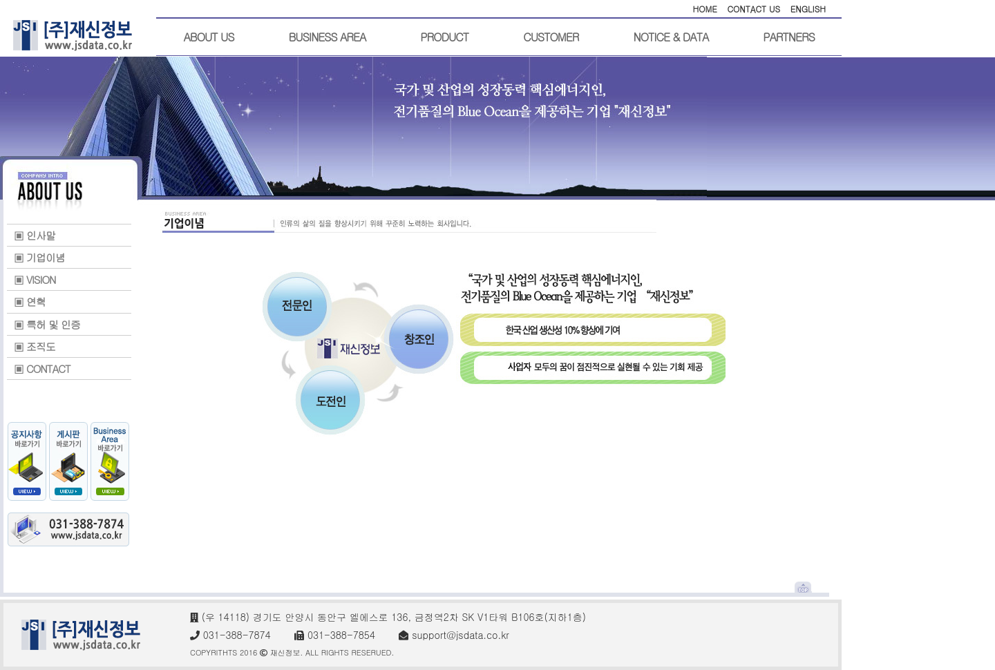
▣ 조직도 (34, 346)
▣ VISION (35, 279)
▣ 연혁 (30, 301)
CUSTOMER (550, 37)
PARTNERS (788, 37)
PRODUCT (444, 37)
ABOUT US (209, 37)
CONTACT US (753, 9)
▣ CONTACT (42, 368)
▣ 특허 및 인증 (47, 324)
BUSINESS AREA (327, 37)
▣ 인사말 (34, 235)
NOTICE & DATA (670, 37)
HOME (704, 9)
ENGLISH (808, 9)
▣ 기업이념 (39, 257)
